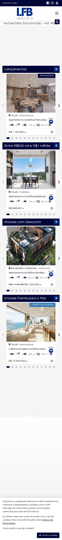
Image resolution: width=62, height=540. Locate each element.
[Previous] (6, 93)
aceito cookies (48, 535)
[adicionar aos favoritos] (57, 132)
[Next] (55, 93)
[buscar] (50, 49)
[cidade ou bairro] (24, 49)
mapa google (18, 442)
